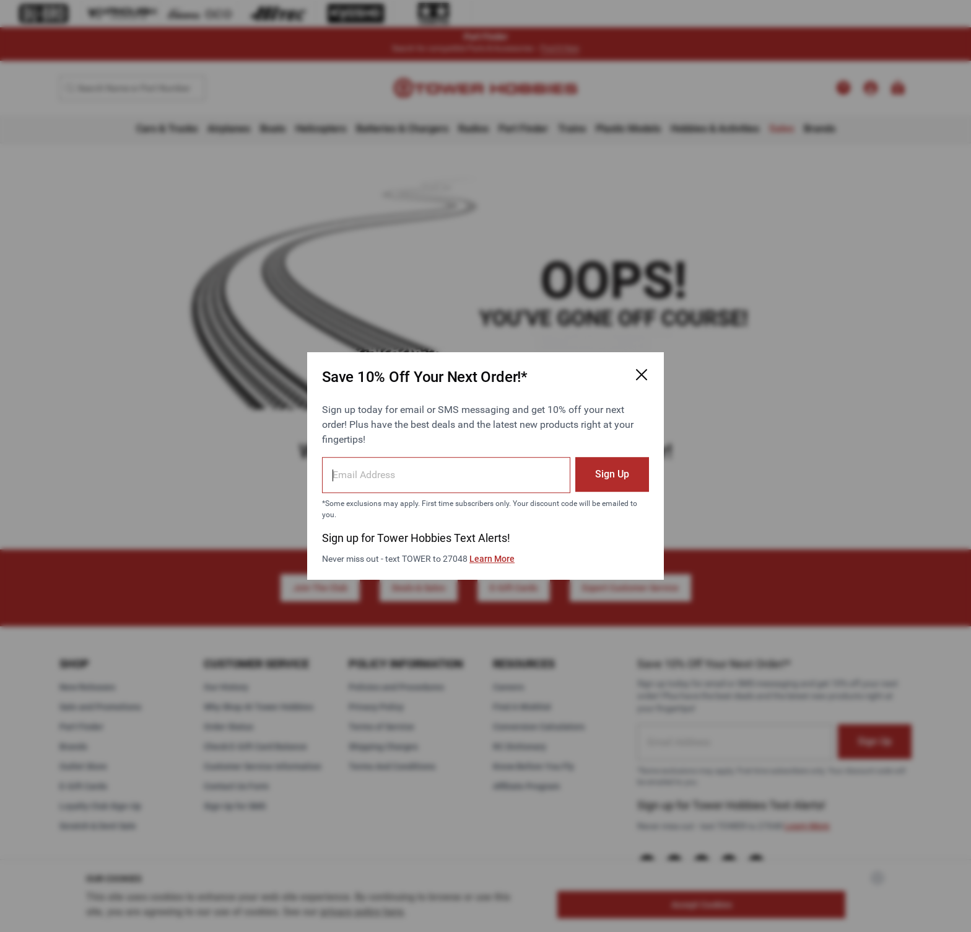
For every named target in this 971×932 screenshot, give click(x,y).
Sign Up (612, 474)
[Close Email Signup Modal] (641, 374)
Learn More (492, 559)
